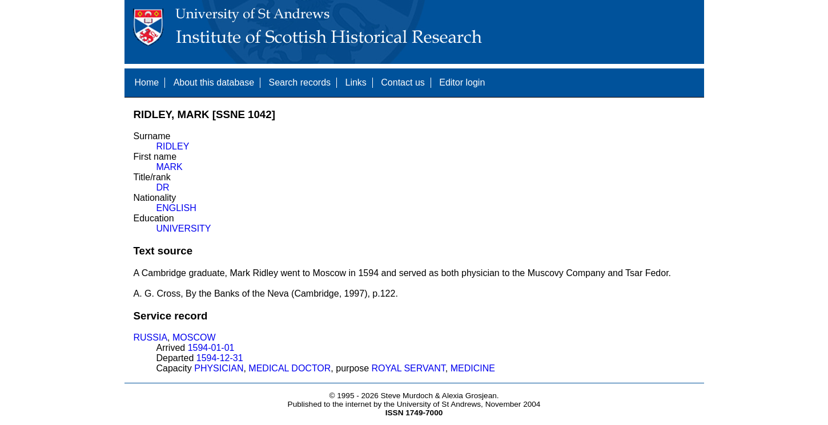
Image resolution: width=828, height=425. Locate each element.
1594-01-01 (211, 348)
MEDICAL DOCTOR (289, 368)
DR (163, 187)
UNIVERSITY (183, 228)
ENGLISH (176, 208)
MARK (169, 167)
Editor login (462, 82)
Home (147, 82)
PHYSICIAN (218, 368)
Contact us (402, 82)
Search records (300, 82)
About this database (214, 82)
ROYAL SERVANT (408, 368)
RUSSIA (151, 337)
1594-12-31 (219, 358)
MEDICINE (473, 368)
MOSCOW (194, 337)
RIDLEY (173, 146)
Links (355, 82)
